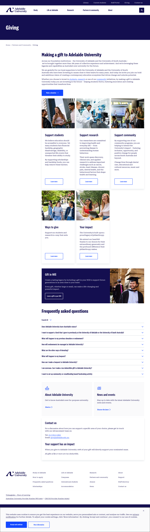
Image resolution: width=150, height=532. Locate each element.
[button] (143, 511)
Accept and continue (16, 524)
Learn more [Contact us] (54, 181)
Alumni (92, 482)
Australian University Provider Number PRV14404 (24, 498)
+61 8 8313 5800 (54, 435)
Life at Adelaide (67, 473)
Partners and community (99, 477)
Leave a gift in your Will (54, 296)
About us (48, 407)
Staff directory (123, 482)
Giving (126, 3)
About (120, 473)
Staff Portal (115, 3)
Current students (100, 3)
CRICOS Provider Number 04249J (57, 498)
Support (121, 477)
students (73, 79)
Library (86, 3)
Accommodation (67, 486)
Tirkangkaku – (18, 495)
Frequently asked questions (43, 482)
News (92, 486)
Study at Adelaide (39, 473)
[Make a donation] (52, 93)
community (102, 79)
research (81, 79)
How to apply (38, 477)
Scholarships (37, 486)
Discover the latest (103, 409)
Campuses (65, 477)
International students (69, 482)
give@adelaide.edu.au (60, 438)
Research (93, 473)
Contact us (138, 3)
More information (39, 524)
